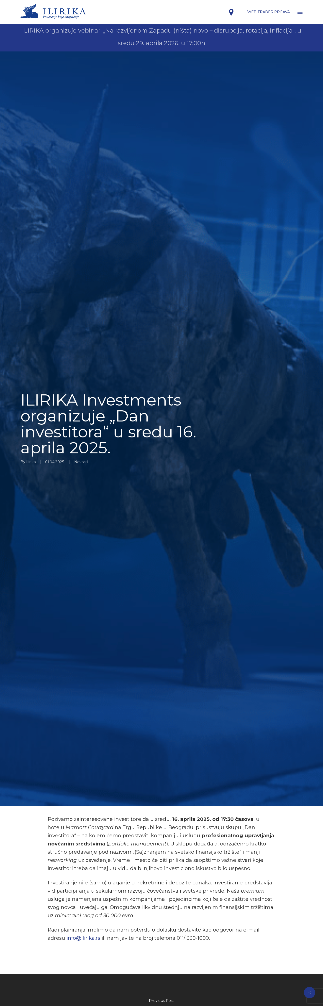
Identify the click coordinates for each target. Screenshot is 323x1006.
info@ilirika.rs (83, 938)
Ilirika (31, 462)
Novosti (81, 462)
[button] (299, 12)
